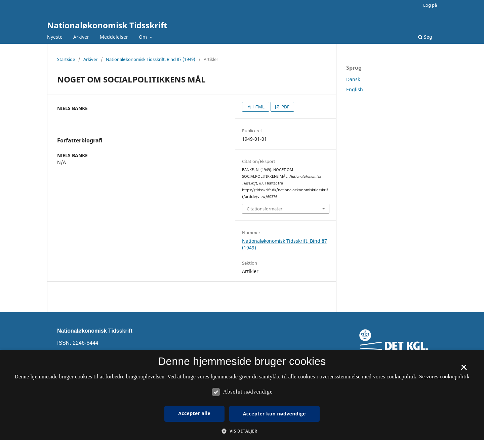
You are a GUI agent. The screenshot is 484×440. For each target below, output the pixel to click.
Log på (430, 5)
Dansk (353, 79)
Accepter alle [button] (194, 413)
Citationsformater (264, 209)
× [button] (464, 369)
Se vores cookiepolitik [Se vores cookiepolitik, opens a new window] (444, 376)
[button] (242, 431)
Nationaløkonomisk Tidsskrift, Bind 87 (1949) (150, 59)
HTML (258, 107)
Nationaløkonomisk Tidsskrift (107, 25)
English (354, 89)
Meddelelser (114, 37)
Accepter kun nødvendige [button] (274, 413)
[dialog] (242, 395)
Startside (66, 59)
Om (143, 37)
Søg (425, 37)
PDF (284, 107)
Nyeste (55, 37)
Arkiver (81, 37)
